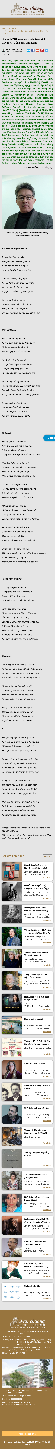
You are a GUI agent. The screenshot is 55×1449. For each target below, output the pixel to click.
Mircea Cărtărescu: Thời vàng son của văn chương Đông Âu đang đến (37, 932)
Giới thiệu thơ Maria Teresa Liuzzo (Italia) (36, 1198)
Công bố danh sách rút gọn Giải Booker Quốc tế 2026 (36, 866)
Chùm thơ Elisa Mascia (34, 1063)
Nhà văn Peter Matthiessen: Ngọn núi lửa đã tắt (36, 953)
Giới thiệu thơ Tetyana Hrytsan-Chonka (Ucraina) (36, 1265)
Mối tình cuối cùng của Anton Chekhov (37, 1087)
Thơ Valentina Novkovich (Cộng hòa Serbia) (35, 1176)
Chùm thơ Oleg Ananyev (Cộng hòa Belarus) (35, 1242)
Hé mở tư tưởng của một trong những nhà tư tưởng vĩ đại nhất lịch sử (37, 887)
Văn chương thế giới (10, 28)
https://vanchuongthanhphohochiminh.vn (18, 1404)
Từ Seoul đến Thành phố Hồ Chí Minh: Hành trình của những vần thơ (37, 1043)
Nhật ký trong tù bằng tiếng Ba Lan (36, 1154)
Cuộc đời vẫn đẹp (32, 1286)
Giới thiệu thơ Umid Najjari (36, 1108)
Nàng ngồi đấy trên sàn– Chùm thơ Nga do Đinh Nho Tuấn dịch (36, 1132)
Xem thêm (47, 856)
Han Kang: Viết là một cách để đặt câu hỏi (36, 998)
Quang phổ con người (33, 1019)
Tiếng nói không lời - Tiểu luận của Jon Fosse (35, 976)
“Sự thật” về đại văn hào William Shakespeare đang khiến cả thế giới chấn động (36, 909)
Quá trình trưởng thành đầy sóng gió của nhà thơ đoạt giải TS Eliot (37, 1221)
